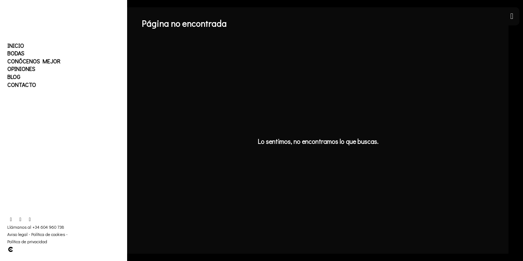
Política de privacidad (27, 241)
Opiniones (21, 68)
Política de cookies (48, 234)
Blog (13, 76)
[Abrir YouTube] (29, 219)
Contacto (21, 84)
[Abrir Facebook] (11, 219)
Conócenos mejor (33, 61)
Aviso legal (17, 234)
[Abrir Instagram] (20, 219)
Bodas (15, 53)
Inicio (15, 45)
